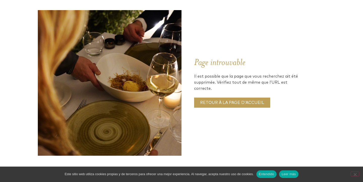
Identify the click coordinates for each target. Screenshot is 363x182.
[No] (355, 174)
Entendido (266, 174)
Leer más (289, 174)
